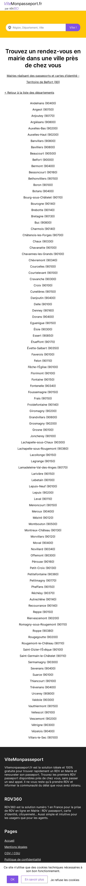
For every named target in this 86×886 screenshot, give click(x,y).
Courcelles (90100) (43, 266)
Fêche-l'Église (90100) (43, 367)
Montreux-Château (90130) (43, 530)
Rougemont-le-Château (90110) (43, 643)
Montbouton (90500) (43, 524)
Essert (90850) (43, 335)
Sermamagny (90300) (43, 662)
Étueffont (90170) (43, 342)
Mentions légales (15, 847)
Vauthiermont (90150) (43, 706)
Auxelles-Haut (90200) (43, 134)
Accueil (9, 840)
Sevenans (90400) (43, 668)
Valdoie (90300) (43, 700)
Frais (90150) (43, 398)
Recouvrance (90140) (43, 605)
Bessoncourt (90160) (43, 172)
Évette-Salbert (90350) (43, 348)
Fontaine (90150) (43, 379)
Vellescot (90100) (43, 712)
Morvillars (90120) (43, 536)
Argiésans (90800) (43, 122)
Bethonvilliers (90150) (43, 178)
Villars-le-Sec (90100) (43, 737)
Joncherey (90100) (43, 436)
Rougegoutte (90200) (43, 637)
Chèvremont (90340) (43, 260)
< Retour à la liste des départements (29, 92)
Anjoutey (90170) (43, 116)
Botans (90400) (43, 191)
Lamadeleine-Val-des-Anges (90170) (43, 467)
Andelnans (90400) (43, 103)
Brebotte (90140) (43, 210)
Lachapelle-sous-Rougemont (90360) (43, 448)
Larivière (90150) (43, 473)
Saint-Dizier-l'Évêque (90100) (43, 649)
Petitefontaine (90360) (43, 574)
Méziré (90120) (43, 517)
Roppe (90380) (43, 630)
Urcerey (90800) (43, 693)
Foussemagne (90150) (43, 392)
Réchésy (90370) (43, 593)
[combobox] (36, 27)
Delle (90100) (43, 304)
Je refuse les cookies (65, 880)
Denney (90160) (43, 310)
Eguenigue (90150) (43, 323)
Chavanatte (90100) (43, 247)
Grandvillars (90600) (43, 417)
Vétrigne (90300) (43, 725)
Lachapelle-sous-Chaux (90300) (43, 442)
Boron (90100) (43, 185)
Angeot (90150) (43, 109)
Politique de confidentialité (22, 859)
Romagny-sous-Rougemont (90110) (43, 624)
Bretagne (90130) (43, 216)
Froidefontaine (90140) (43, 404)
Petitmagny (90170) (43, 580)
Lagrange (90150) (43, 461)
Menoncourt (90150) (43, 505)
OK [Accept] (13, 879)
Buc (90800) (43, 222)
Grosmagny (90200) (43, 423)
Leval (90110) (43, 499)
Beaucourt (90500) (43, 153)
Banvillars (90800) (43, 141)
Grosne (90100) (43, 430)
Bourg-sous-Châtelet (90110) (43, 197)
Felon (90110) (43, 360)
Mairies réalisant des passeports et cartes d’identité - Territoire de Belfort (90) (43, 79)
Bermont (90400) (43, 166)
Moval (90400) (43, 543)
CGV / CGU (12, 853)
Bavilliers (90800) (43, 147)
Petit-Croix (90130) (43, 568)
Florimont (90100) (43, 373)
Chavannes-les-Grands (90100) (43, 254)
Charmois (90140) (43, 229)
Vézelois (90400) (43, 731)
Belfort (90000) (43, 159)
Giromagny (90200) (43, 411)
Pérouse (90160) (43, 561)
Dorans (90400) (43, 316)
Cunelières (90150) (43, 291)
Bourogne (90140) (43, 203)
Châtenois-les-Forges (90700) (43, 235)
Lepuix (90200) (43, 492)
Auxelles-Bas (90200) (43, 128)
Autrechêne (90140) (43, 599)
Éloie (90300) (43, 329)
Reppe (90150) (43, 612)
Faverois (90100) (43, 354)
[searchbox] (36, 27)
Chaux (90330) (43, 241)
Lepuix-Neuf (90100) (43, 486)
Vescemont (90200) (43, 718)
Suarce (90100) (43, 674)
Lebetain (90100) (43, 480)
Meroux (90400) (43, 511)
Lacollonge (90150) (43, 455)
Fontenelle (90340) (43, 386)
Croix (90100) (43, 285)
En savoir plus (34, 879)
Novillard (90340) (43, 549)
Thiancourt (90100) (43, 681)
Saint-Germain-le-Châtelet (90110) (43, 656)
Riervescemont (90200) (43, 618)
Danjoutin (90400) (43, 298)
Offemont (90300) (43, 555)
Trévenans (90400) (43, 687)
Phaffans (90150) (43, 587)
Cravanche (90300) (43, 279)
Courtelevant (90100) (43, 273)
